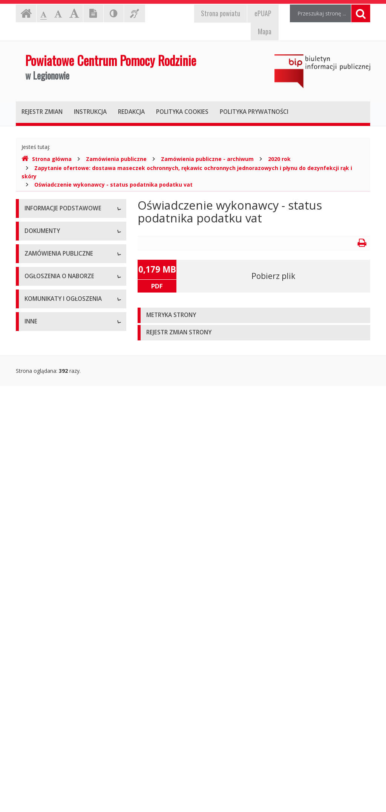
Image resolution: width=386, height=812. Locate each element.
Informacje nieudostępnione (59, 693)
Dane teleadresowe (48, 226)
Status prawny (42, 243)
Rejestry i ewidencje (49, 744)
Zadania (34, 294)
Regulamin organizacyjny (55, 392)
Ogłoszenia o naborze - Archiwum (66, 590)
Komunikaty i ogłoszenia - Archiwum (56, 650)
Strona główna (46, 158)
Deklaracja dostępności (53, 311)
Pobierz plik (273, 276)
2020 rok (279, 158)
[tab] (254, 315)
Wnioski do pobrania (49, 426)
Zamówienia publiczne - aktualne (64, 499)
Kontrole (35, 727)
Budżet (33, 409)
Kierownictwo (41, 277)
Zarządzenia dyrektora (52, 443)
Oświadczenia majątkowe (56, 761)
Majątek (34, 710)
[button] (254, 315)
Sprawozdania (42, 460)
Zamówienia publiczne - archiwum (207, 158)
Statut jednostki (44, 375)
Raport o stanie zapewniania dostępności (59, 332)
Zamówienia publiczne (116, 158)
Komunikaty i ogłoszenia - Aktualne (67, 629)
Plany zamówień (45, 533)
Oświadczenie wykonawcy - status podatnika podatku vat (113, 184)
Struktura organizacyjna (53, 260)
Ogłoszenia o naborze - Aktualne (64, 573)
